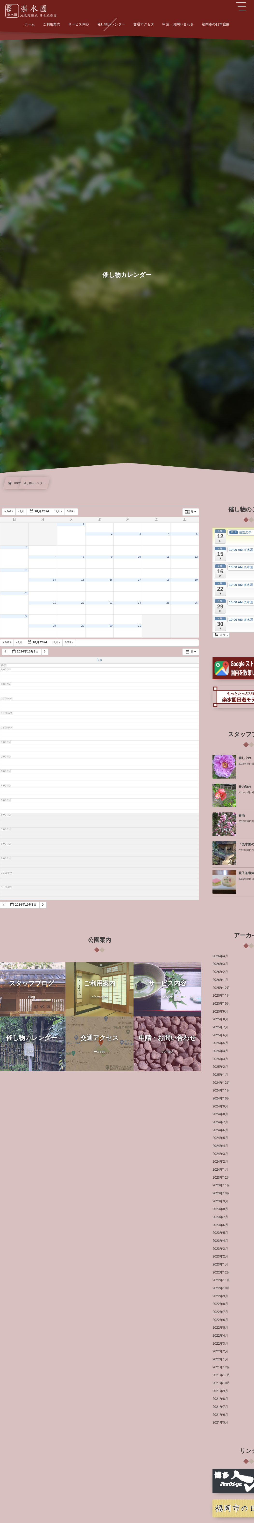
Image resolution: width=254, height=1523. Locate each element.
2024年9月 (220, 1106)
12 (196, 556)
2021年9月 (220, 1391)
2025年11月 (221, 996)
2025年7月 (220, 1027)
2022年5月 (220, 1328)
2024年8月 (220, 1114)
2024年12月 (221, 1083)
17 (139, 579)
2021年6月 (220, 1415)
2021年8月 (220, 1399)
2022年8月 (220, 1304)
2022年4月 (220, 1336)
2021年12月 (221, 1367)
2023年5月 (220, 1233)
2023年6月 (220, 1225)
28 (54, 625)
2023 (9, 511)
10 (139, 556)
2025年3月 (220, 1059)
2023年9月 (220, 1201)
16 (111, 579)
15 (82, 579)
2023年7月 (220, 1217)
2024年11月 (221, 1090)
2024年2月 (220, 1162)
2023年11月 (221, 1185)
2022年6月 (220, 1320)
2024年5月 (220, 1138)
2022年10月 (221, 1288)
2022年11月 (221, 1280)
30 (111, 625)
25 (167, 602)
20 (25, 593)
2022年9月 (220, 1296)
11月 (58, 511)
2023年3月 (220, 1249)
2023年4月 (220, 1241)
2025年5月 (220, 1043)
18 (167, 579)
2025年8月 (220, 1019)
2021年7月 (220, 1407)
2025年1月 (220, 1075)
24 (139, 602)
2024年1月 (220, 1170)
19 (196, 579)
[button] (221, 635)
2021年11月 (221, 1375)
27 (25, 616)
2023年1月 (220, 1264)
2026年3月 (220, 964)
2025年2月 (220, 1067)
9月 (21, 511)
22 (82, 602)
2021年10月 (221, 1383)
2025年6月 (220, 1035)
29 (82, 625)
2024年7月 (220, 1122)
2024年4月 (220, 1146)
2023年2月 (220, 1256)
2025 (71, 511)
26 (196, 602)
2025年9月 (220, 1012)
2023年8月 (220, 1209)
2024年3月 (220, 1154)
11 (167, 556)
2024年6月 (220, 1130)
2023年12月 (221, 1178)
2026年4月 (220, 956)
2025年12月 (221, 988)
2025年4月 (220, 1051)
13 (25, 570)
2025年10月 (221, 1004)
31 (139, 625)
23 (111, 602)
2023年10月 (221, 1193)
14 (54, 579)
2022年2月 (220, 1351)
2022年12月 (221, 1272)
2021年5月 (220, 1422)
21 (54, 602)
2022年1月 (220, 1359)
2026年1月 (220, 980)
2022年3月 (220, 1344)
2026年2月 (220, 972)
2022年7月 (220, 1312)
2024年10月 (221, 1098)
